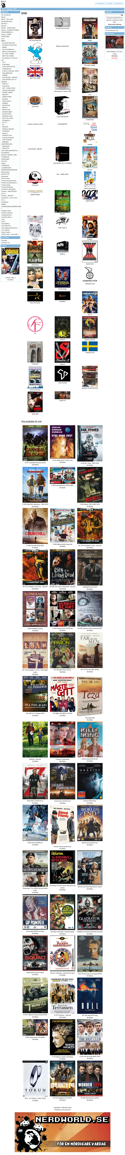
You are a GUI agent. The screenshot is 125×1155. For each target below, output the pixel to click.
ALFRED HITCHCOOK (9, 45)
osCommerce (66, 1110)
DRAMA (4, 75)
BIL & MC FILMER (8, 53)
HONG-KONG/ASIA (8, 90)
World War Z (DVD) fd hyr (35, 801)
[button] (100, 3)
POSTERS (4, 202)
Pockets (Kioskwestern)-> (9, 183)
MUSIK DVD (6, 109)
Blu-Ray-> (4, 23)
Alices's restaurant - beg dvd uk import (62, 973)
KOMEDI (5, 103)
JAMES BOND (7, 97)
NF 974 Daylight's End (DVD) (62, 1098)
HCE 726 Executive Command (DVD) (90, 974)
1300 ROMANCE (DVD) (35, 628)
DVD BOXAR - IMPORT (35, 149)
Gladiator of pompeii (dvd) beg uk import (90, 931)
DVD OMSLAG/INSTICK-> (9, 150)
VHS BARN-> (5, 223)
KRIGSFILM (6, 105)
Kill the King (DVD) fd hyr (90, 759)
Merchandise (5, 172)
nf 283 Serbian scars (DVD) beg (62, 628)
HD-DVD (4, 161)
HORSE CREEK (7, 92)
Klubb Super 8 (6, 101)
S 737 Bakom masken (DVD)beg (62, 1057)
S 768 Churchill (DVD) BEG (35, 545)
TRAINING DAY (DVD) (90, 587)
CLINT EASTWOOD (8, 66)
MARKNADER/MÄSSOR (9, 170)
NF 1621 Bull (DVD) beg (90, 1015)
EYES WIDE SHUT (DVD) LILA (62, 460)
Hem (3, 9)
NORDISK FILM (7, 116)
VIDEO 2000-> (6, 232)
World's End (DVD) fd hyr (90, 843)
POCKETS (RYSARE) (8, 189)
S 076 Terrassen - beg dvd (62, 1015)
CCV (3, 62)
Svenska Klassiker (8, 137)
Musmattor (4, 176)
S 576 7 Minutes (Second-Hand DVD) (35, 1015)
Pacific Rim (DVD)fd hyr (35, 842)
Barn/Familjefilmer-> (8, 49)
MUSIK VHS (5, 174)
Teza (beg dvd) (90, 718)
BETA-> (3, 17)
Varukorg (108, 27)
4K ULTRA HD (6, 15)
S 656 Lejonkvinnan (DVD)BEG (35, 1037)
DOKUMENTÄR (62, 124)
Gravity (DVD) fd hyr (89, 801)
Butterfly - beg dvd (35, 759)
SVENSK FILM (7, 135)
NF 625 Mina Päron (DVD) (62, 670)
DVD (14, 9)
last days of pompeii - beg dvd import (62, 931)
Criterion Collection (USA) (35, 124)
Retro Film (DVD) (7, 118)
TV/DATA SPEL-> (6, 217)
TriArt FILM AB (7, 140)
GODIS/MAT (5, 159)
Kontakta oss (5, 242)
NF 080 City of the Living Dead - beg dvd (63, 586)
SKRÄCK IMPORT (8, 129)
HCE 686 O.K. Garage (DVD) (35, 713)
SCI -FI (4, 122)
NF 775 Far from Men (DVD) (90, 669)
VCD (2, 219)
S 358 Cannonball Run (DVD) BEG (62, 485)
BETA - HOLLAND (7, 19)
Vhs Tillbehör (5, 230)
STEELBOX (6, 131)
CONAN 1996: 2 (10, 277)
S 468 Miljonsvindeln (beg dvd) (62, 544)
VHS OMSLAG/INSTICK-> (9, 228)
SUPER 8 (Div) (6, 211)
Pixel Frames (5, 178)
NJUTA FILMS (6, 114)
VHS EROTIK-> (6, 226)
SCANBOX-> (6, 120)
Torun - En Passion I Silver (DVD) (35, 1098)
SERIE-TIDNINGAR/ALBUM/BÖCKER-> (11, 206)
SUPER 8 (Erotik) (7, 213)
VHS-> (3, 221)
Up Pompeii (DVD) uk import (35, 931)
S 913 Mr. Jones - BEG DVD (90, 463)
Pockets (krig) (5, 185)
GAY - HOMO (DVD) (62, 174)
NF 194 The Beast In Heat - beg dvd (89, 545)
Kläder (3, 163)
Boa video (68, 1107)
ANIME (4, 47)
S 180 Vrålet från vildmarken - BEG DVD (35, 504)
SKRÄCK (5, 127)
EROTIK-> (5, 84)
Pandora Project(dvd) (62, 759)
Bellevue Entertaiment (9, 51)
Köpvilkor (4, 240)
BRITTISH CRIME (8, 56)
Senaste (4, 246)
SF (3, 125)
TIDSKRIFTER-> (6, 215)
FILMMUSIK (5, 157)
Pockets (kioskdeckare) (8, 180)
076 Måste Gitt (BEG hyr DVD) (62, 713)
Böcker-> (4, 26)
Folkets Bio (5, 86)
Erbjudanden (109, 33)
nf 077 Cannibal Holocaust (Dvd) (35, 462)
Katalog (9, 9)
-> (3, 41)
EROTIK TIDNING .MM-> (9, 155)
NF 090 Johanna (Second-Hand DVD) (90, 628)
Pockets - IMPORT (7, 195)
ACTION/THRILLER (8, 43)
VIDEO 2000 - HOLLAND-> (10, 234)
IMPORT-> (5, 94)
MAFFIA (4, 107)
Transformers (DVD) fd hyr (62, 801)
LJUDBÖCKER (6, 168)
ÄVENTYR (5, 148)
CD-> (3, 38)
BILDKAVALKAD (6, 21)
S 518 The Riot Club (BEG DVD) (90, 1056)
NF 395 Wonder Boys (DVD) (90, 1098)
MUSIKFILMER (7, 112)
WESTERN (5, 146)
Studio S (5, 133)
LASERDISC (5, 165)
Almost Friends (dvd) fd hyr (62, 846)
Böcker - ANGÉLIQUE (8, 28)
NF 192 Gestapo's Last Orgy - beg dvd (35, 586)
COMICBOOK (6, 69)
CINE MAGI (6, 64)
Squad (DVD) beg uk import (35, 972)
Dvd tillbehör (5, 152)
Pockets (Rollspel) (7, 187)
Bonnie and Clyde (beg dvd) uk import (90, 886)
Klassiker (5, 99)
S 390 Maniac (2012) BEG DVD (90, 504)
